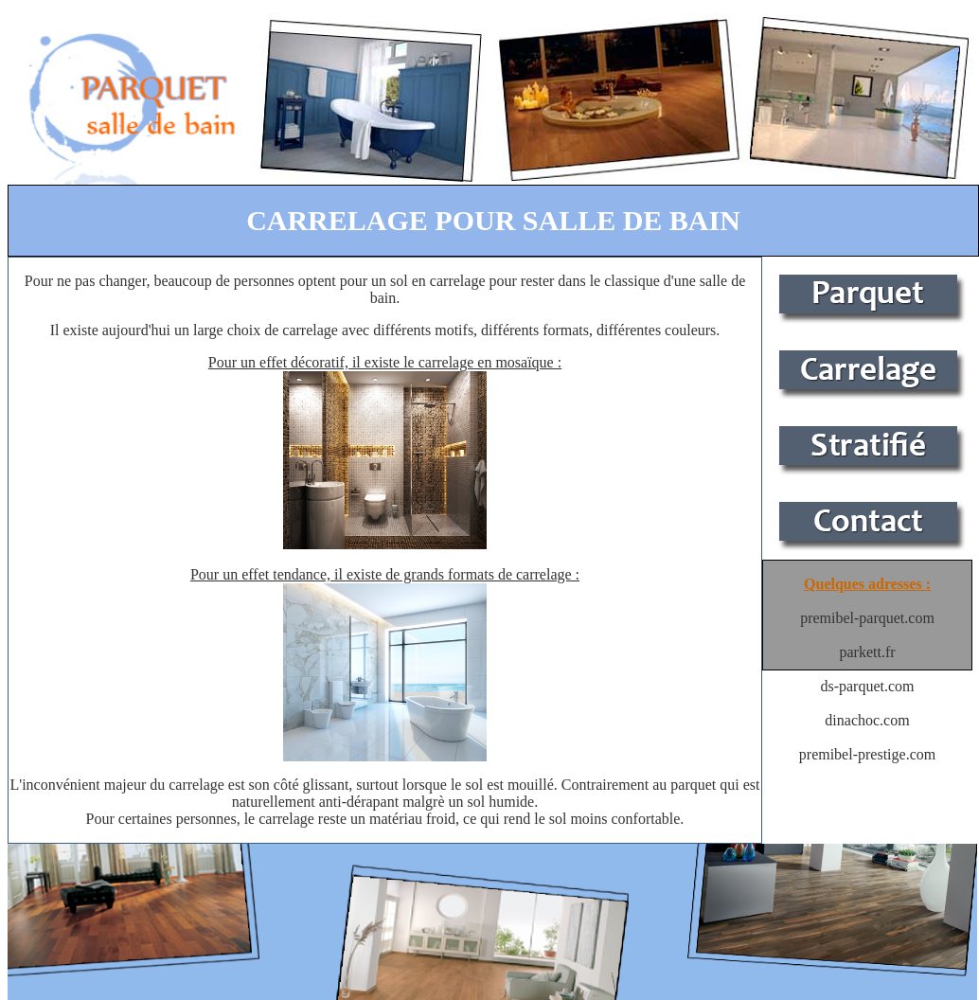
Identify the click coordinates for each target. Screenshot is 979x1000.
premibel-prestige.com (867, 754)
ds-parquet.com (867, 686)
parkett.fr (867, 652)
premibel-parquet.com (867, 618)
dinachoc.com (867, 720)
